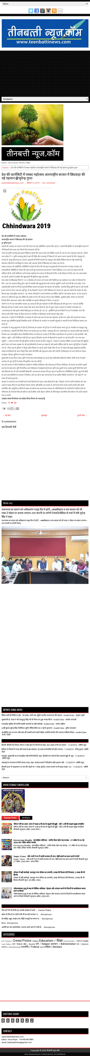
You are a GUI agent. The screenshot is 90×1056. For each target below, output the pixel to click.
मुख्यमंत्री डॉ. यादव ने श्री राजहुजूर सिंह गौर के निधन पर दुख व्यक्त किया (27, 719)
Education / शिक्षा (51, 940)
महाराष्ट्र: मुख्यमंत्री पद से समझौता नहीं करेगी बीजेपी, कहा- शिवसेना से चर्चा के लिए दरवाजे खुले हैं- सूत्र (37, 756)
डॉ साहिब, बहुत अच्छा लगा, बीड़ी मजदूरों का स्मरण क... (21, 919)
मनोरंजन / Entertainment (11, 947)
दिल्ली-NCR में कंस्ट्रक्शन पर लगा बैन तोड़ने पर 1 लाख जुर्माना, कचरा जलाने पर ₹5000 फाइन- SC (36, 767)
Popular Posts (10, 818)
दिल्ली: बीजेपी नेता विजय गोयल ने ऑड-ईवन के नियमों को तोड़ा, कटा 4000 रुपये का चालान (34, 745)
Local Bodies (6, 944)
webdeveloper (34, 1054)
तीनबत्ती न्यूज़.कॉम (53, 1050)
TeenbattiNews (60, 1054)
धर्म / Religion (43, 944)
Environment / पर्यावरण (73, 941)
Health (85, 941)
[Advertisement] (45, 73)
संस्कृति (42, 947)
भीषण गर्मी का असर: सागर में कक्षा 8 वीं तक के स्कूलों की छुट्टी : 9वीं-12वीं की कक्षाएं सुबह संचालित (48, 824)
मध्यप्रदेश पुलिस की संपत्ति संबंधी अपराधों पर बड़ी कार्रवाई (22, 724)
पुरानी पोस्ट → (82, 415)
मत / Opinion (82, 944)
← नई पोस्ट (6, 415)
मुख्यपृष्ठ (44, 415)
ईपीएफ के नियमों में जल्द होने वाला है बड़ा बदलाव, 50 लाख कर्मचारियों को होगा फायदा (32, 749)
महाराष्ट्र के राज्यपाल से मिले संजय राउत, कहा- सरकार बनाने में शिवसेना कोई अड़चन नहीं (33, 762)
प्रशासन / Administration (63, 944)
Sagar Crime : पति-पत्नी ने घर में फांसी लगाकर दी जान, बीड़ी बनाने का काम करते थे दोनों (46, 856)
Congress (8, 941)
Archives (26, 818)
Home (5, 167)
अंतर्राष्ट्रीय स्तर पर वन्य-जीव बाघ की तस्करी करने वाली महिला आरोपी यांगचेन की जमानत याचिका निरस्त (38, 732)
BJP (3, 941)
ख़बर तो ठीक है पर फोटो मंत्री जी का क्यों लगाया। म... (20, 914)
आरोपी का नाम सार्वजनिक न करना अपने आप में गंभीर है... (22, 927)
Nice (4, 923)
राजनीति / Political (30, 947)
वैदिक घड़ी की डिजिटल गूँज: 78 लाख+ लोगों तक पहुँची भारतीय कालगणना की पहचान (32, 715)
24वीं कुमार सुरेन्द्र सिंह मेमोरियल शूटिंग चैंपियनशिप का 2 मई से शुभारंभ (27, 728)
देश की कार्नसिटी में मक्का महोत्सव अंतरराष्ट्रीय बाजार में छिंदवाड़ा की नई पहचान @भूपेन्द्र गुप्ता (43, 176)
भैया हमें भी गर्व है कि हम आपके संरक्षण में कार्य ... (19, 910)
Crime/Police (22, 940)
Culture (35, 941)
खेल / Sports (29, 944)
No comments (49, 183)
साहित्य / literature (53, 947)
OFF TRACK (17, 944)
